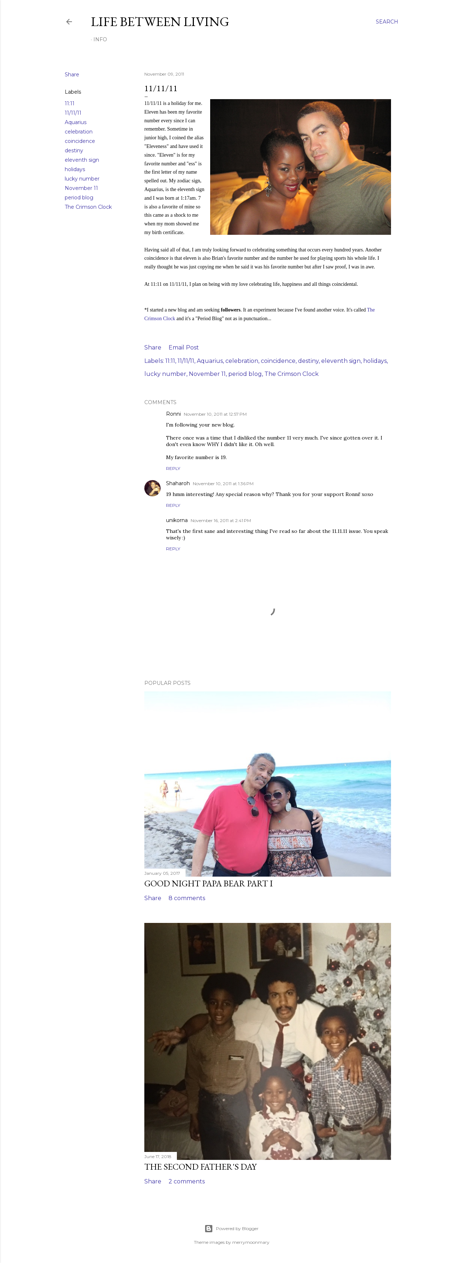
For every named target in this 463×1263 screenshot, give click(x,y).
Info (100, 39)
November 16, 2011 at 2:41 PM (221, 520)
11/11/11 (73, 113)
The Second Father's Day (200, 1166)
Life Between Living (160, 21)
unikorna (177, 520)
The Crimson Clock (88, 207)
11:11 (70, 103)
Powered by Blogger (231, 1228)
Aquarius (75, 122)
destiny (74, 150)
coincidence (80, 141)
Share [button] (72, 74)
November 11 (81, 188)
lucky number (82, 178)
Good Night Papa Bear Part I (208, 883)
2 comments (187, 1181)
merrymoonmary (250, 1242)
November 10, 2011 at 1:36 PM (223, 483)
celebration (79, 131)
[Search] (387, 21)
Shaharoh (178, 483)
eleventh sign (82, 160)
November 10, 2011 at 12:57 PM (215, 414)
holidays (75, 169)
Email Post (184, 347)
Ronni (173, 414)
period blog (79, 197)
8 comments (187, 898)
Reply (173, 468)
